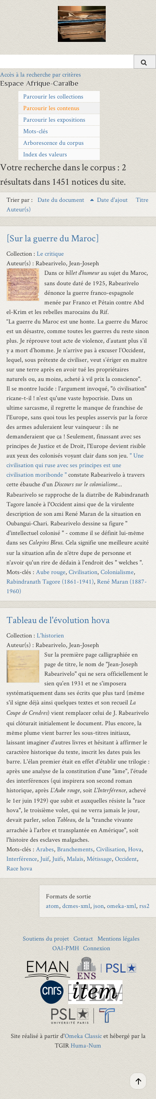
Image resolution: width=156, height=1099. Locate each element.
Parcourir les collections (53, 96)
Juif (44, 858)
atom (52, 906)
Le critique (50, 253)
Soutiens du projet (46, 938)
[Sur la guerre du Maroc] (52, 238)
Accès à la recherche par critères (40, 74)
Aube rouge (50, 572)
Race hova (19, 868)
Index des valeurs (45, 154)
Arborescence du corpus (53, 142)
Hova (135, 849)
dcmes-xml (76, 906)
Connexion (96, 948)
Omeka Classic (83, 1036)
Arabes (45, 849)
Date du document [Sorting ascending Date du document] (62, 199)
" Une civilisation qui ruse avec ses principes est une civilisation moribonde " (75, 465)
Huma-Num (86, 1045)
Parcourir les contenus (51, 108)
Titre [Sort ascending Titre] (142, 199)
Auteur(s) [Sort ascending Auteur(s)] (18, 209)
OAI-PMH (65, 948)
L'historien (50, 635)
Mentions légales (118, 938)
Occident (126, 858)
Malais (75, 858)
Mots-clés (35, 131)
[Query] (78, 61)
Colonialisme (117, 572)
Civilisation (83, 572)
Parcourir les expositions (54, 119)
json (98, 906)
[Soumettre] (145, 62)
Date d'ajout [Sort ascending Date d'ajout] (113, 199)
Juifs (57, 858)
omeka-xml (121, 906)
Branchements (75, 849)
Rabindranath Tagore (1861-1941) (50, 581)
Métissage (99, 858)
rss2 (144, 906)
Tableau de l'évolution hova (58, 620)
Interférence (21, 858)
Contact (83, 938)
